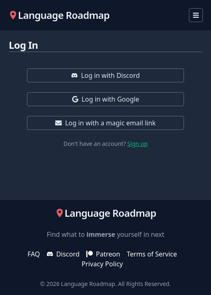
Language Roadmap (88, 284)
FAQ (33, 254)
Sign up (137, 144)
